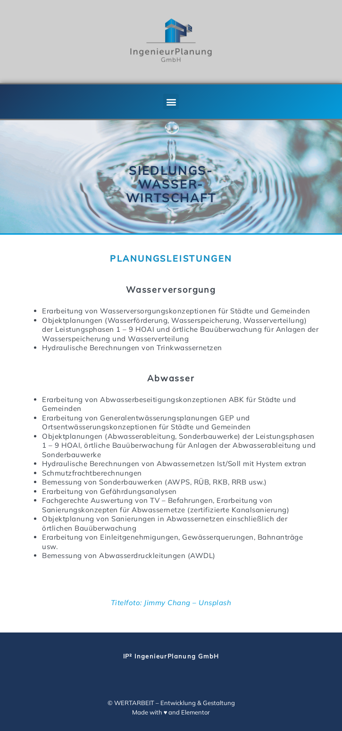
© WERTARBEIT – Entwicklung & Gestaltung (171, 702)
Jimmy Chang (167, 602)
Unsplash (215, 602)
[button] (171, 101)
